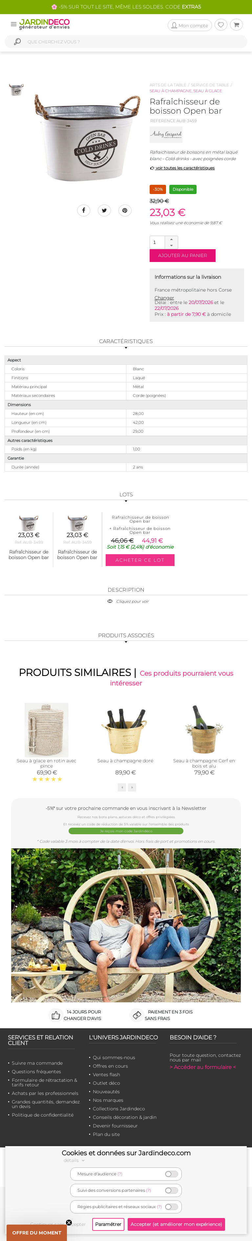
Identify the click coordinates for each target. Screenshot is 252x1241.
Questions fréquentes (36, 1072)
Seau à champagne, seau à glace (186, 90)
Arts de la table (168, 84)
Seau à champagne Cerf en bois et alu (204, 763)
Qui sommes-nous (114, 1057)
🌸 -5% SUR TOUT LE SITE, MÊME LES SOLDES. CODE (126, 7)
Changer (164, 298)
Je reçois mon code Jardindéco (126, 831)
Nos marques (108, 1100)
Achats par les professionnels (45, 1093)
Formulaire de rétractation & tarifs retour (44, 1082)
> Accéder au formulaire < (203, 1067)
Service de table (210, 84)
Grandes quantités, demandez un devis (46, 1104)
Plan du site (106, 1134)
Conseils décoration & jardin (125, 1117)
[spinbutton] (163, 242)
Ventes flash (106, 1075)
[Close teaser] (69, 1222)
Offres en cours (110, 1066)
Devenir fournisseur (115, 1126)
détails (75, 1160)
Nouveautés (106, 1092)
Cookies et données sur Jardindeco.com (126, 1153)
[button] (171, 239)
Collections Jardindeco (119, 1109)
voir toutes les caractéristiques (182, 167)
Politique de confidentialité (43, 1115)
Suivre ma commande (37, 1063)
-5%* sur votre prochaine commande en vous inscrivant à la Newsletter (126, 808)
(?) (119, 1173)
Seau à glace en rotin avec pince (46, 763)
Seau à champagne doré (125, 761)
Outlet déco (106, 1083)
